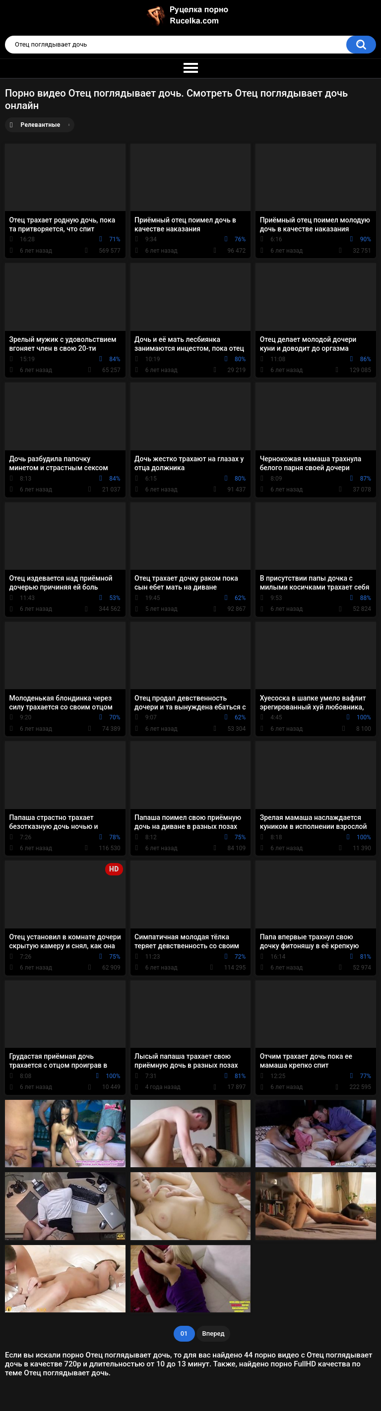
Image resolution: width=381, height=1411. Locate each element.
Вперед (213, 1333)
